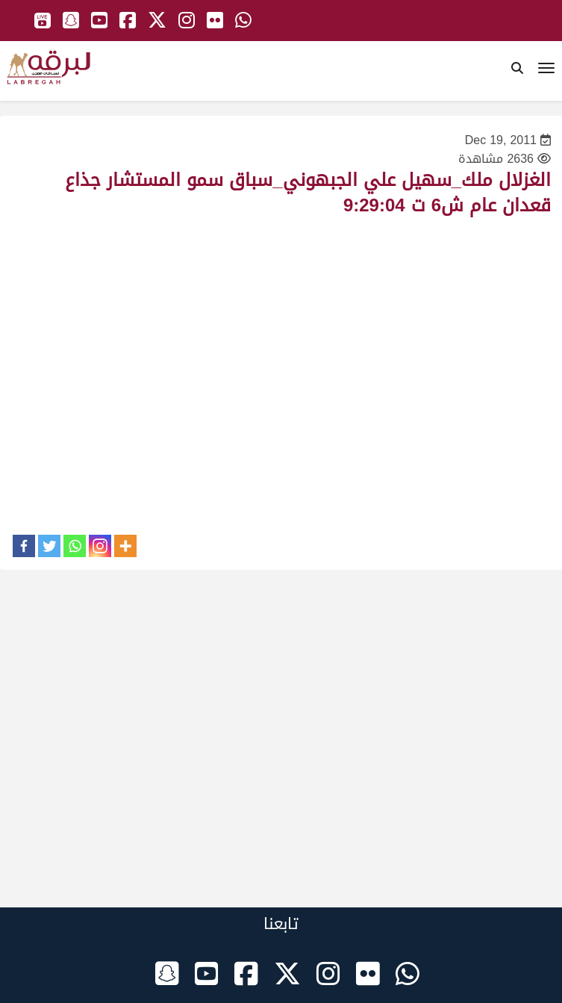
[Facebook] (24, 546)
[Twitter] (49, 546)
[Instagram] (100, 546)
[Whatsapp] (74, 546)
